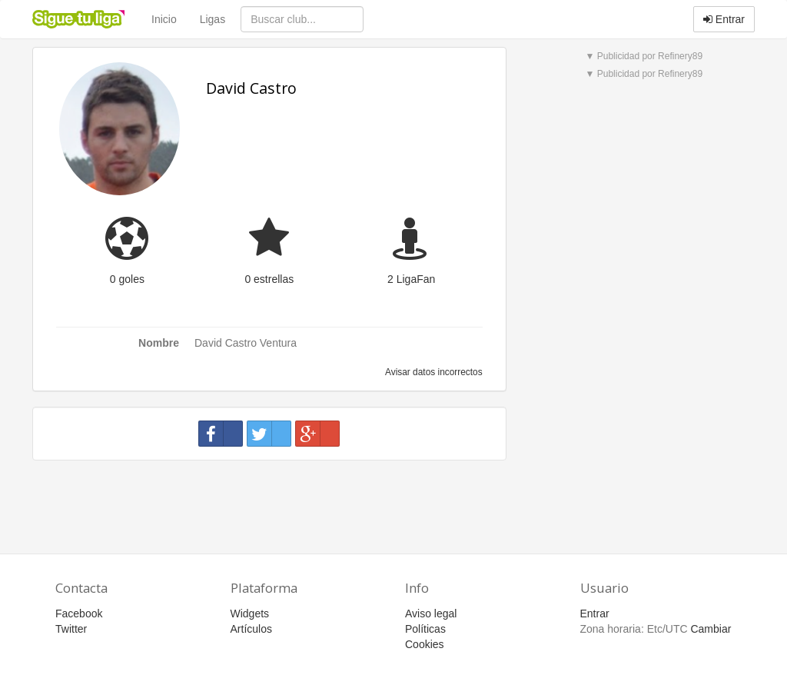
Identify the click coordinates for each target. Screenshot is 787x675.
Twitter (71, 629)
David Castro (251, 88)
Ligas (212, 19)
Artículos (251, 629)
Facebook (78, 613)
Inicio (164, 19)
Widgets (250, 613)
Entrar (724, 19)
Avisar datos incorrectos (432, 372)
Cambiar (710, 629)
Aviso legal (431, 613)
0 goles (127, 279)
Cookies (424, 644)
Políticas (425, 629)
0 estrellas (269, 279)
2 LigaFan (411, 279)
